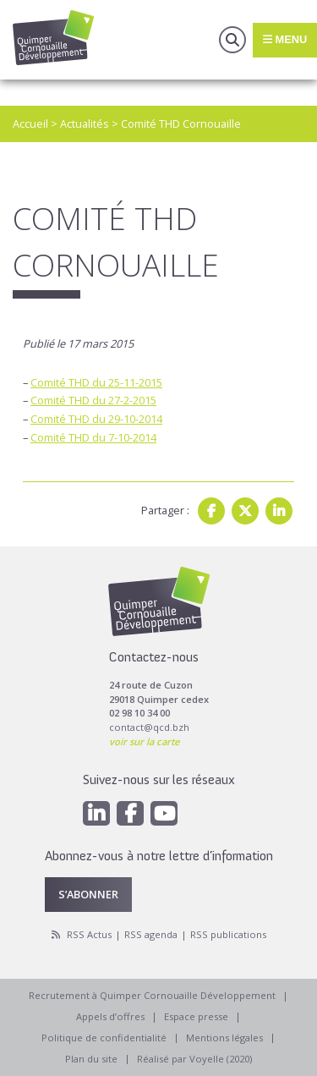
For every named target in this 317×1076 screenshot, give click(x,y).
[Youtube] (164, 813)
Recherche (232, 40)
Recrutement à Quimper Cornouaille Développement (152, 995)
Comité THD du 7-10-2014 (93, 437)
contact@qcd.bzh (149, 727)
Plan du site (91, 1058)
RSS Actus (89, 934)
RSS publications (228, 934)
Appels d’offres (110, 1016)
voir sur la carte (144, 741)
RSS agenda (151, 934)
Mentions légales (224, 1037)
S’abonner (88, 894)
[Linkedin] (96, 813)
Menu (285, 39)
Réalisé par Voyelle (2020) (194, 1058)
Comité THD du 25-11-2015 (96, 382)
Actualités (84, 123)
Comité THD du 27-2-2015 (93, 400)
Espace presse (196, 1016)
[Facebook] (130, 813)
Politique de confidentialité (104, 1037)
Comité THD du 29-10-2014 (96, 418)
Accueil (30, 123)
